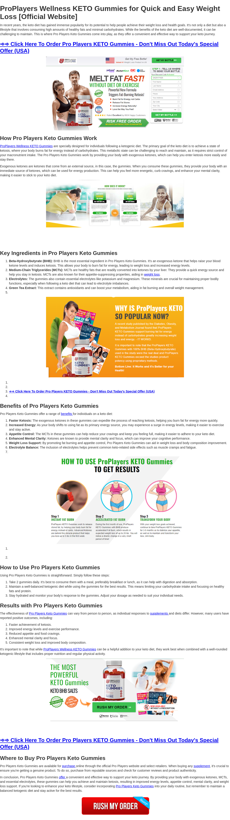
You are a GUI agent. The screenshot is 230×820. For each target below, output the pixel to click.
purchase (69, 766)
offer (62, 777)
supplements (159, 613)
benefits (67, 414)
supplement (202, 766)
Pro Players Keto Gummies (48, 613)
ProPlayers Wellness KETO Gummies (26, 146)
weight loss (152, 274)
